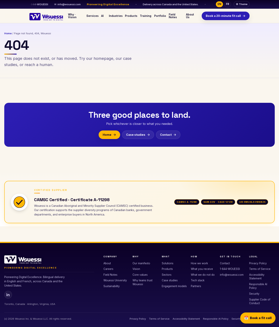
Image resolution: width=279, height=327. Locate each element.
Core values (140, 274)
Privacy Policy (258, 263)
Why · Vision (72, 16)
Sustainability (111, 286)
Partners (196, 286)
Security (254, 293)
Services (92, 15)
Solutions (167, 263)
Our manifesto (141, 263)
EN (219, 4)
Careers (108, 268)
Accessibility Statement (256, 276)
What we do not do (203, 274)
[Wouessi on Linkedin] (8, 295)
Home (8, 33)
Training (145, 15)
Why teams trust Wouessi (142, 282)
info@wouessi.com (68, 4)
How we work (199, 263)
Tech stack (197, 280)
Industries (115, 15)
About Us (190, 16)
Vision (136, 268)
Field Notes (173, 16)
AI (102, 15)
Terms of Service (259, 268)
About (107, 263)
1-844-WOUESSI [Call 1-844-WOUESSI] (37, 4)
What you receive (202, 268)
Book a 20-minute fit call (225, 15)
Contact (168, 134)
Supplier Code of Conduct (259, 301)
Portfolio (159, 15)
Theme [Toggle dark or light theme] (241, 4)
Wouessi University (115, 280)
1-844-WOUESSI (230, 268)
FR (227, 4)
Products (130, 15)
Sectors (166, 274)
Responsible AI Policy (258, 286)
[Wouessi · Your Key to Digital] (46, 16)
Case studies (138, 134)
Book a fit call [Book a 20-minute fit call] (258, 318)
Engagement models (174, 286)
